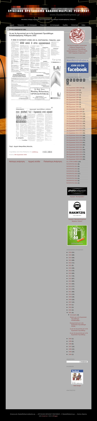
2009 (70, 297)
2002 (70, 310)
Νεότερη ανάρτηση (17, 161)
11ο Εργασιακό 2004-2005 (74, 111)
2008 (70, 299)
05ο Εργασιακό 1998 (72, 97)
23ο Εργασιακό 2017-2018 (74, 140)
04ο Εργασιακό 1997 (72, 95)
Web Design (77, 385)
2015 (70, 281)
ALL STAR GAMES (72, 161)
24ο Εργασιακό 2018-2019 (74, 142)
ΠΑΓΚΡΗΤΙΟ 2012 (71, 164)
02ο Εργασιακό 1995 (72, 90)
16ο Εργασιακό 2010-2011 (74, 123)
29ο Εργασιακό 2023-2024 (74, 154)
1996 (70, 349)
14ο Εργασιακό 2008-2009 (74, 118)
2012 (70, 289)
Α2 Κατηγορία (54, 25)
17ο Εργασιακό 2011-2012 (74, 126)
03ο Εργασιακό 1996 (72, 92)
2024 (70, 257)
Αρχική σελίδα (34, 161)
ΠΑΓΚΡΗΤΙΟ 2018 (71, 178)
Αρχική (11, 25)
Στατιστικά (74, 25)
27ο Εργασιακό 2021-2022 (74, 149)
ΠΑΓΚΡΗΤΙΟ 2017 (71, 176)
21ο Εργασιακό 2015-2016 (74, 135)
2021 (70, 265)
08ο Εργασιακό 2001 (72, 104)
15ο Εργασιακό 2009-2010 (74, 121)
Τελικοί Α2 (43, 25)
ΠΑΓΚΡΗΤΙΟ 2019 (71, 180)
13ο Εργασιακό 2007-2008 (74, 116)
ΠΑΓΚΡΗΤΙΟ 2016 (71, 173)
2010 (70, 294)
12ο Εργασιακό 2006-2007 (74, 114)
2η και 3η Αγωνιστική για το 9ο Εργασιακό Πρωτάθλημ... (79, 333)
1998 (70, 344)
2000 (70, 338)
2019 (70, 270)
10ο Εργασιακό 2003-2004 (74, 109)
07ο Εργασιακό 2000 (72, 102)
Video (83, 25)
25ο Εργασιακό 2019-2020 (74, 145)
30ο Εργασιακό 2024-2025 (74, 157)
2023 (70, 260)
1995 (70, 351)
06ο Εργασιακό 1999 (72, 99)
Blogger (55, 416)
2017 (70, 276)
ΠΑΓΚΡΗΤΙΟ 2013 (71, 166)
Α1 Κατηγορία (32, 25)
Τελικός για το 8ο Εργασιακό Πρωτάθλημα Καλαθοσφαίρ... (78, 318)
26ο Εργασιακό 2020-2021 (74, 147)
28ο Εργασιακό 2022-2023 (74, 152)
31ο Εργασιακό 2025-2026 (74, 159)
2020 (70, 268)
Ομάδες (65, 25)
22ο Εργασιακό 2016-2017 (74, 138)
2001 (70, 312)
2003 (70, 307)
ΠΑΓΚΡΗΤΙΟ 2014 (71, 168)
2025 (70, 255)
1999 (70, 341)
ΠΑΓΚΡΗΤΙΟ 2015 (71, 171)
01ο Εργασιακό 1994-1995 (74, 87)
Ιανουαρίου (73, 315)
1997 (70, 346)
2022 (70, 263)
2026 (70, 252)
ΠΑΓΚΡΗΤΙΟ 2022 (71, 183)
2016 (70, 278)
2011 (70, 291)
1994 (70, 354)
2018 (70, 273)
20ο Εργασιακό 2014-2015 (74, 133)
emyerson (45, 416)
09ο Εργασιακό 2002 (20, 154)
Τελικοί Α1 (21, 25)
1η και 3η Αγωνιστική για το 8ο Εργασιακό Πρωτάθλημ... (79, 329)
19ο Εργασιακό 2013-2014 (74, 130)
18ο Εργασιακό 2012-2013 (74, 128)
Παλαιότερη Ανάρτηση (53, 161)
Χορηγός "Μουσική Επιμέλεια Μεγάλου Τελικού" (77, 219)
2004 (70, 304)
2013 (70, 286)
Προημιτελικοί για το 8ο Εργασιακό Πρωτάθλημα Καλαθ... (78, 324)
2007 (70, 302)
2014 (70, 284)
